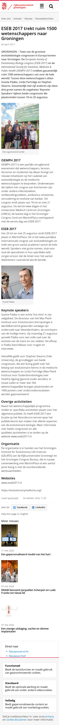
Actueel (18, 18)
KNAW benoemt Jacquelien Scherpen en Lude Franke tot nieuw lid (28, 591)
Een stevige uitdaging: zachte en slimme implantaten (25, 630)
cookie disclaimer (16, 719)
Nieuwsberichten (44, 18)
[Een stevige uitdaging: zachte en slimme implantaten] (29, 610)
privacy (49, 716)
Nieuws (28, 18)
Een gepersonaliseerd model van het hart (26, 554)
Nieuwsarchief (17, 656)
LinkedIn (38, 507)
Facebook (20, 507)
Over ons (6, 18)
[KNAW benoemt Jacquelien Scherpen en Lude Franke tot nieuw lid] (29, 571)
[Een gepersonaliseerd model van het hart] (29, 535)
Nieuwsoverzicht (18, 651)
